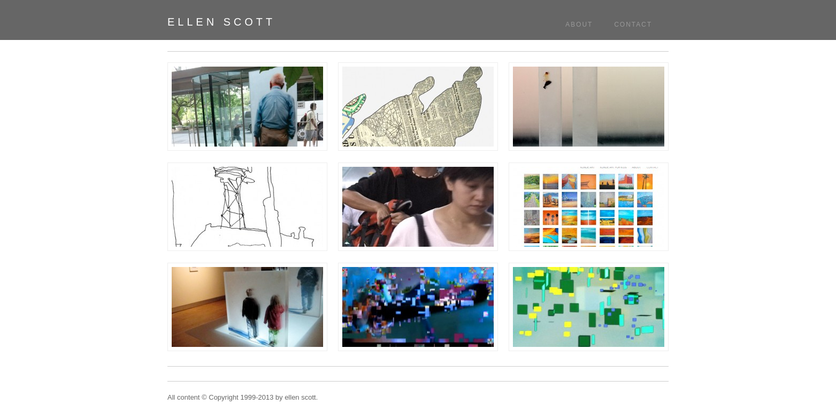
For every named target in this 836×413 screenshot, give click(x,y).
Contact (633, 24)
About (579, 24)
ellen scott (221, 22)
